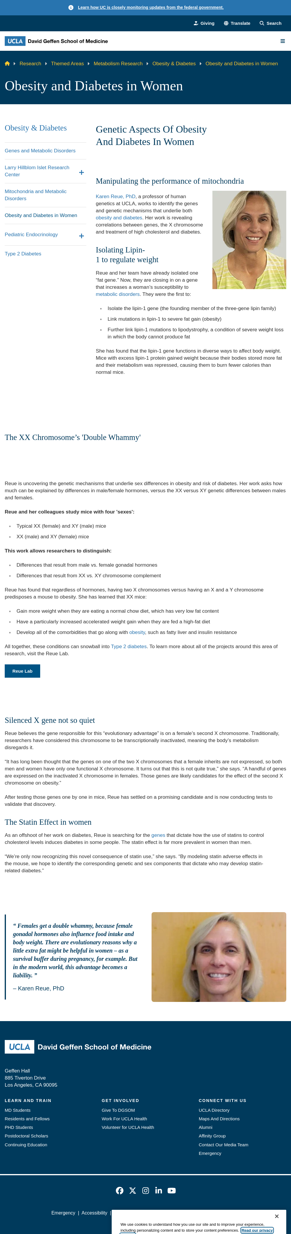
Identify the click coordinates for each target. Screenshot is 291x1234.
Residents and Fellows (27, 1118)
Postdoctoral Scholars (26, 1135)
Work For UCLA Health (124, 1118)
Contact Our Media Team (223, 1144)
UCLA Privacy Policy (135, 1212)
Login (234, 1212)
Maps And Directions (219, 1118)
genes (158, 835)
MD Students (17, 1110)
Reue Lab (22, 671)
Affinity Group (212, 1135)
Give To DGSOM (118, 1110)
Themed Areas (67, 63)
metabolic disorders (117, 294)
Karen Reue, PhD (115, 196)
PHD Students (19, 1127)
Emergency (210, 1153)
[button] (237, 23)
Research (30, 63)
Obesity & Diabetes (174, 63)
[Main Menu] (282, 41)
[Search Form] (270, 23)
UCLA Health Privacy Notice (192, 1212)
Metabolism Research (118, 63)
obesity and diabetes (119, 218)
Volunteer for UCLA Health (128, 1127)
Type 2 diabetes (129, 646)
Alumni (205, 1127)
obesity (137, 632)
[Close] (276, 1225)
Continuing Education (26, 1144)
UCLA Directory (214, 1110)
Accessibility (94, 1212)
